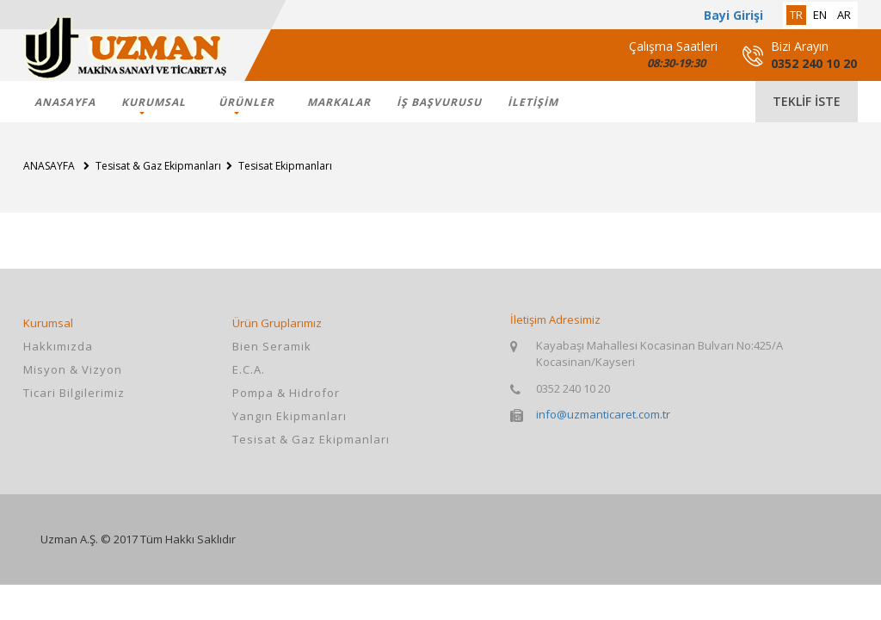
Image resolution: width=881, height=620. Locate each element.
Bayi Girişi (733, 15)
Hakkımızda (58, 346)
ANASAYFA (64, 102)
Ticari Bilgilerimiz (74, 392)
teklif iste (807, 101)
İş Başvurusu (439, 102)
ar (844, 14)
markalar (339, 102)
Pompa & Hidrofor (286, 392)
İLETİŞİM (533, 102)
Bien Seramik (271, 346)
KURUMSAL (153, 102)
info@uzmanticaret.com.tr (603, 414)
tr (796, 14)
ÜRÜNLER (246, 102)
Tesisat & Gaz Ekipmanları (311, 439)
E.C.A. (248, 369)
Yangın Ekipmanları (289, 416)
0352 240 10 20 (814, 63)
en (820, 14)
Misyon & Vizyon (72, 369)
